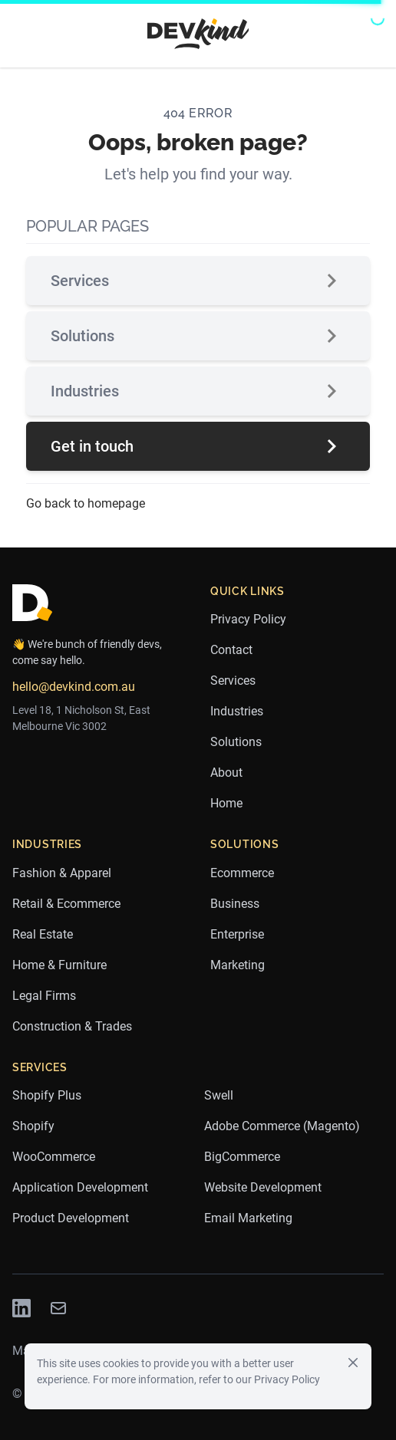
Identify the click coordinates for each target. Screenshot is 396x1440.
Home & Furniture (59, 965)
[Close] (353, 1362)
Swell (218, 1095)
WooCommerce (53, 1156)
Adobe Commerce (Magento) (282, 1126)
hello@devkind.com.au (73, 686)
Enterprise (237, 934)
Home (226, 803)
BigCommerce (242, 1156)
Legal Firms (44, 995)
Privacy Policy (248, 619)
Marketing (237, 965)
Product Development (70, 1218)
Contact (231, 650)
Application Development (80, 1187)
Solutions (198, 336)
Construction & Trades (72, 1026)
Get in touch (198, 446)
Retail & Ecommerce (66, 903)
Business (234, 903)
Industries (198, 391)
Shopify (33, 1126)
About (226, 772)
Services (198, 280)
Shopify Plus (46, 1095)
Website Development (263, 1187)
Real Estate (42, 934)
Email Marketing (248, 1218)
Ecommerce (242, 873)
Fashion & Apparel (61, 873)
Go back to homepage (85, 503)
